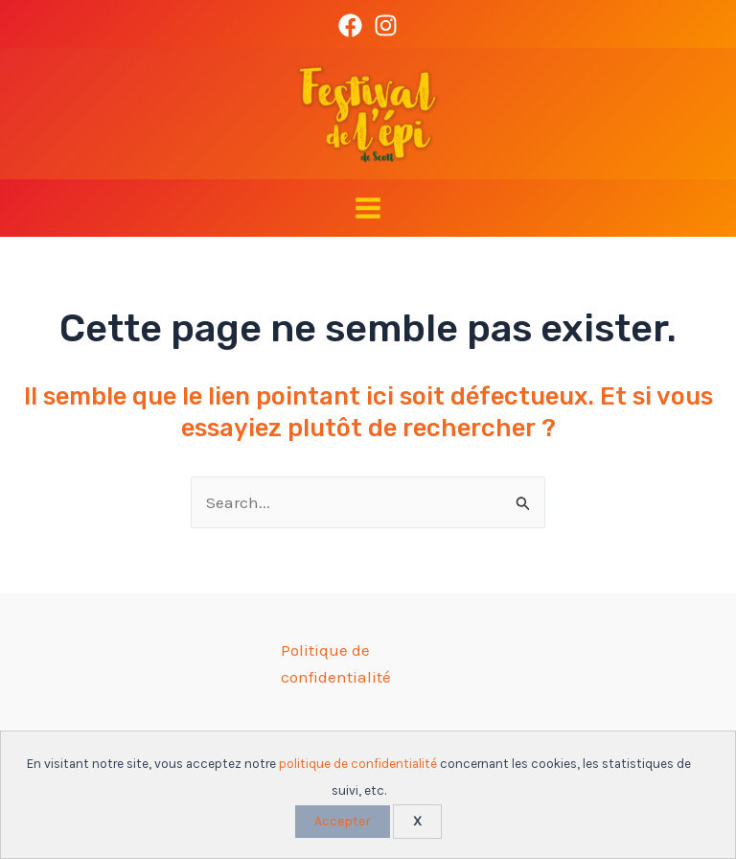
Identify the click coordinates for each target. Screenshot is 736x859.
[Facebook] (350, 25)
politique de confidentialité (358, 763)
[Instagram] (386, 25)
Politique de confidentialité (336, 663)
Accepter (342, 821)
